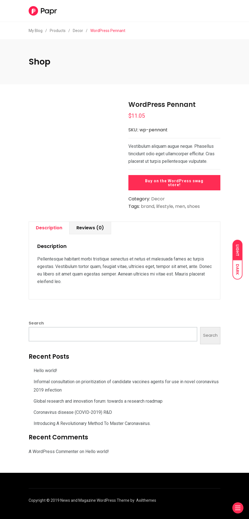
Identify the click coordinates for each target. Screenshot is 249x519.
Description (49, 228)
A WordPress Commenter (53, 451)
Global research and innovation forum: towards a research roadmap (98, 401)
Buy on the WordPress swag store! (174, 183)
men (180, 206)
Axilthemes (146, 500)
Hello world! (45, 370)
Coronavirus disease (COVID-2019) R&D (73, 412)
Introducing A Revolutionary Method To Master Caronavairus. (92, 423)
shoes (193, 206)
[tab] (49, 228)
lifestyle (164, 206)
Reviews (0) (90, 228)
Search (36, 323)
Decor (158, 199)
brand (147, 206)
